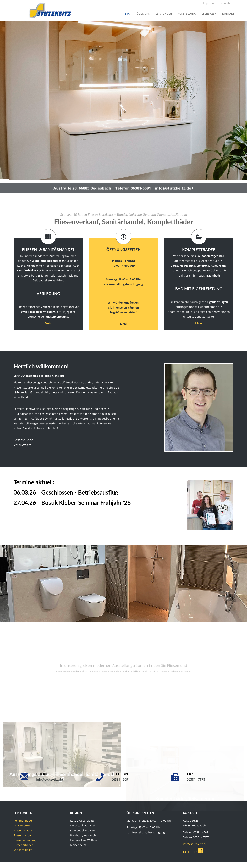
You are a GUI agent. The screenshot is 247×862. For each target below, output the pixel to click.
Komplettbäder (23, 820)
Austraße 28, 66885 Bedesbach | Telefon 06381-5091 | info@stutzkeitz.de (123, 194)
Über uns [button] (144, 13)
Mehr (48, 323)
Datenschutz (225, 3)
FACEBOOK (193, 852)
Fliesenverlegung (25, 840)
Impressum (209, 3)
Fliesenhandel (23, 835)
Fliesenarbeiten (24, 845)
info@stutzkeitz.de (49, 779)
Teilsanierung (22, 825)
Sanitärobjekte (23, 850)
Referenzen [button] (209, 13)
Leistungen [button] (165, 13)
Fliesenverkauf (23, 830)
